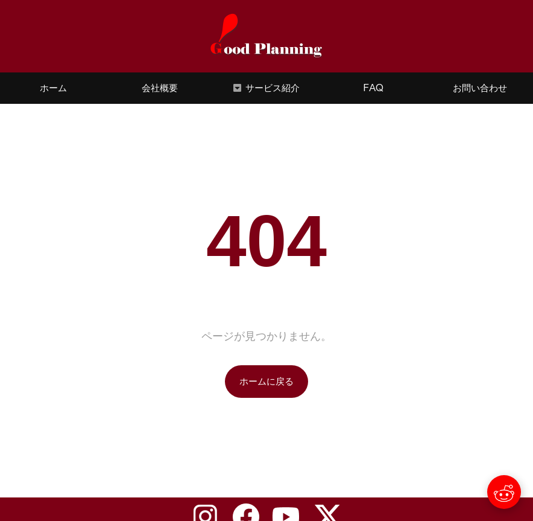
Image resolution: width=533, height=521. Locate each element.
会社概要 (160, 87)
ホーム (53, 87)
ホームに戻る (266, 381)
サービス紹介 (272, 87)
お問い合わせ (480, 87)
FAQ (373, 87)
